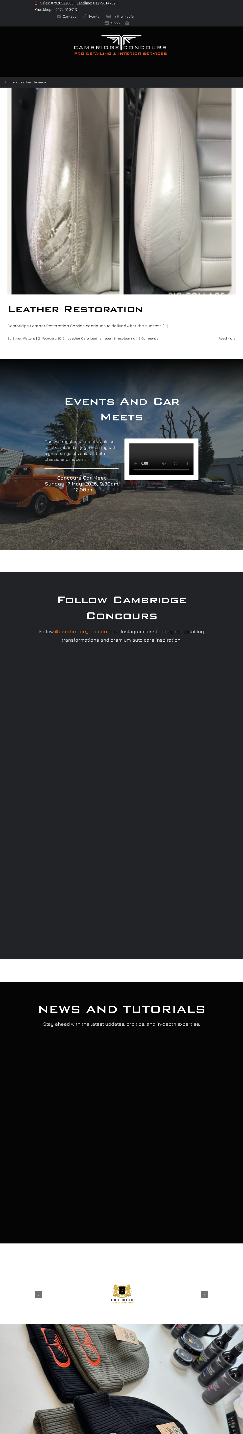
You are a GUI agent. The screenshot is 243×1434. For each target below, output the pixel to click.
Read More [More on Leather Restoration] (227, 338)
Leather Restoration (75, 309)
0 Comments (148, 338)
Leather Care (78, 338)
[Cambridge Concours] (120, 36)
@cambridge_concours (83, 631)
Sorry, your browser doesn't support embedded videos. (161, 459)
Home (10, 82)
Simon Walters (23, 338)
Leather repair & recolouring (112, 338)
